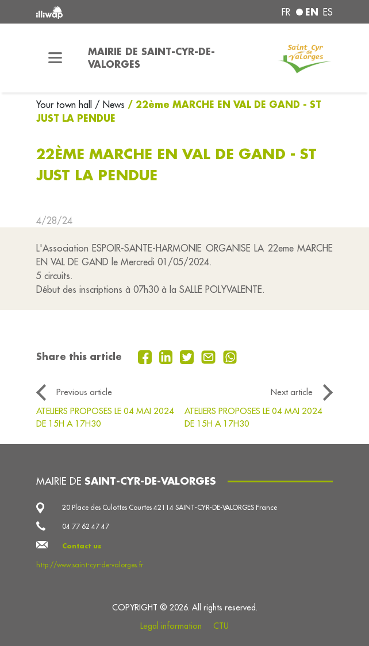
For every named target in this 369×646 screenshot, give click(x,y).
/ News (110, 104)
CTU (221, 626)
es (328, 12)
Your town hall (65, 104)
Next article (292, 391)
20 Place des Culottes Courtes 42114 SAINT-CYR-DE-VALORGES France (169, 507)
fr (286, 12)
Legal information (171, 626)
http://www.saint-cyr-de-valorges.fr (89, 564)
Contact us (82, 545)
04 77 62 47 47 (85, 526)
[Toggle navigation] (55, 58)
